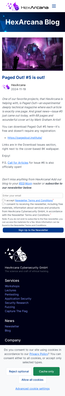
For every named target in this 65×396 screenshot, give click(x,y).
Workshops (12, 286)
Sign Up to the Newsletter (33, 230)
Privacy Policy (38, 354)
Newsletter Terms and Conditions (34, 200)
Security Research (16, 302)
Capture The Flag (16, 311)
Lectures (10, 290)
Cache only (46, 371)
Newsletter (12, 326)
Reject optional (19, 371)
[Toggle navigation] (54, 6)
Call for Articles (18, 162)
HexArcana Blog (32, 22)
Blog (8, 330)
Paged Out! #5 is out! (23, 77)
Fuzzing (10, 307)
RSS (21, 183)
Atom (28, 183)
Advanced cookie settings (32, 388)
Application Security (18, 298)
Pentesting (12, 294)
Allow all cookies (32, 379)
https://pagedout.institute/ (25, 137)
